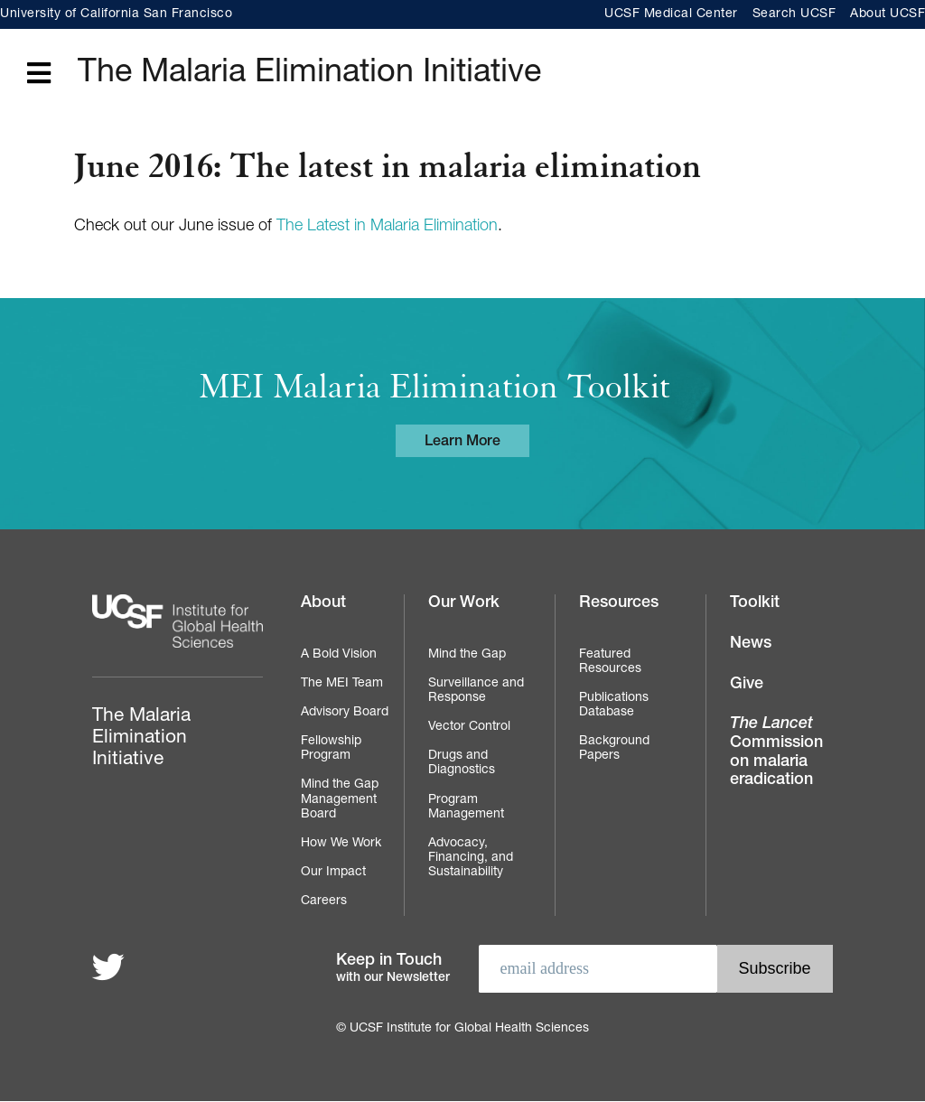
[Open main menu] (39, 74)
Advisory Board (344, 712)
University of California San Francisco (116, 14)
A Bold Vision (339, 655)
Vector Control (469, 727)
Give (746, 685)
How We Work (341, 843)
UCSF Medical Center (671, 14)
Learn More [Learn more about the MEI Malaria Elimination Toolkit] (462, 442)
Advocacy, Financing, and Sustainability (470, 858)
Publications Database (614, 705)
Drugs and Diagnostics (461, 763)
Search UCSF (794, 14)
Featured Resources (610, 662)
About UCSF (887, 14)
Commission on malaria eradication (776, 752)
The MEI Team (342, 683)
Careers (324, 901)
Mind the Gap (467, 655)
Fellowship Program (331, 748)
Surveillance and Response (476, 691)
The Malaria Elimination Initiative (309, 74)
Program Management (466, 807)
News (750, 644)
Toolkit (755, 603)
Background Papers (614, 748)
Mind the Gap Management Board (339, 799)
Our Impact (333, 872)
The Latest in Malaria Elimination (387, 227)
